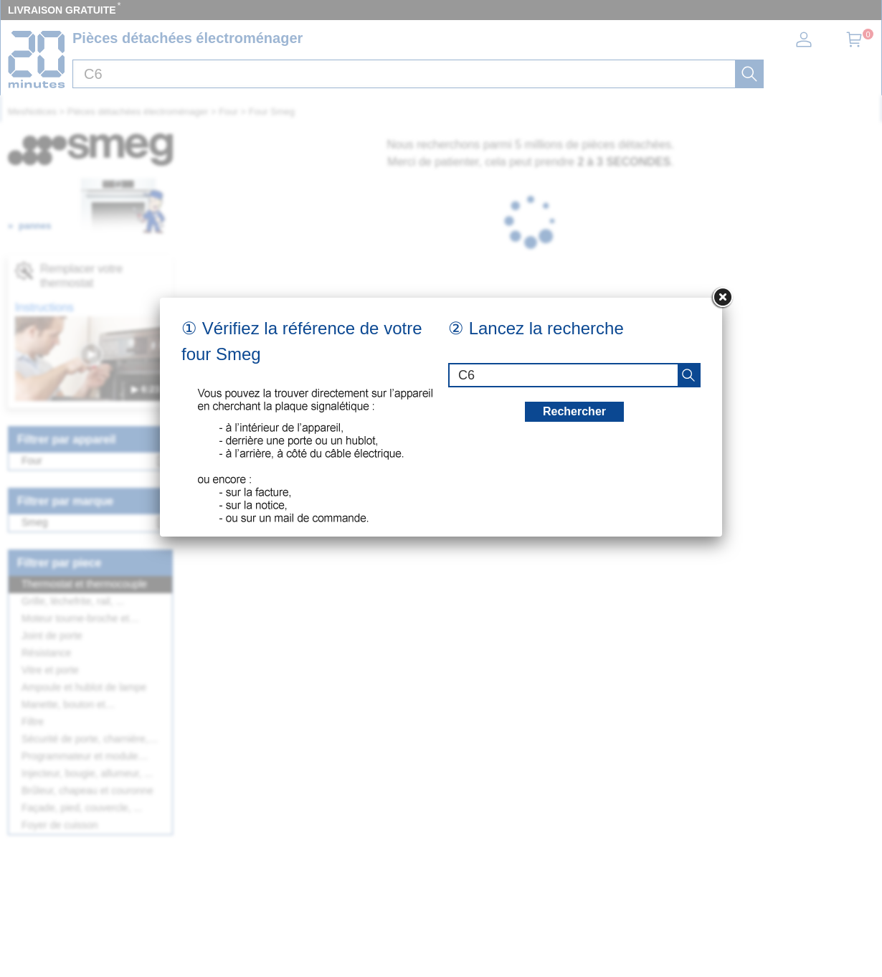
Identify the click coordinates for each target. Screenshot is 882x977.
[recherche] (688, 375)
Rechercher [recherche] (574, 411)
